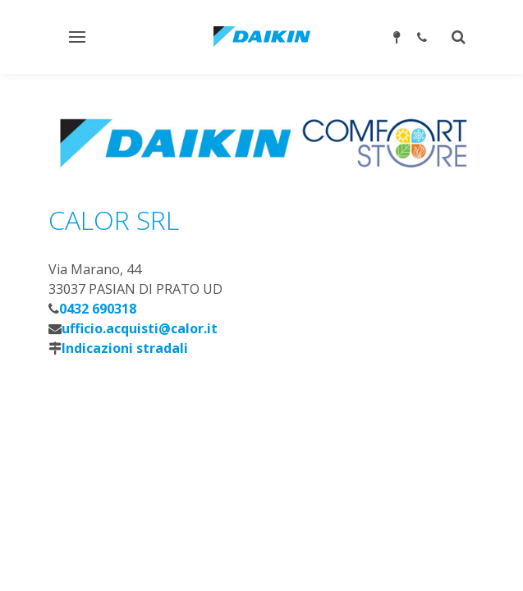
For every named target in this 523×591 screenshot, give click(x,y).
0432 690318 (97, 309)
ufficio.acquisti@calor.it (140, 328)
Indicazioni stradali (125, 348)
